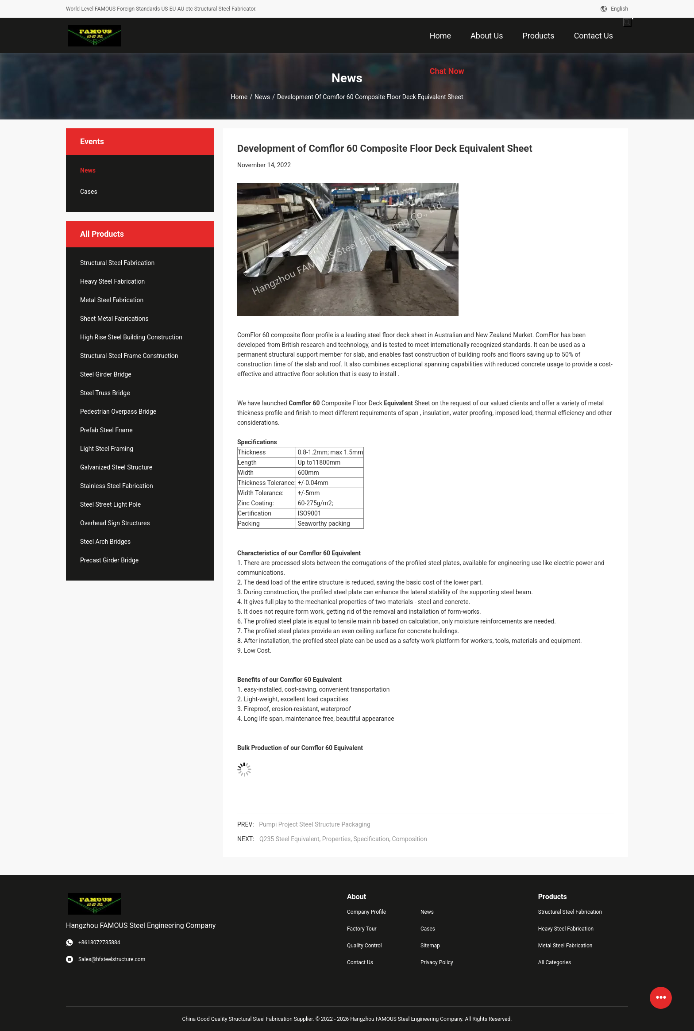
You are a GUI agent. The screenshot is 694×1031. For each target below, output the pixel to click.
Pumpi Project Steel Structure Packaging (314, 824)
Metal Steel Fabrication (111, 300)
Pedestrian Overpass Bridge (118, 411)
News (262, 96)
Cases (88, 191)
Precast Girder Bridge (109, 560)
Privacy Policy (436, 962)
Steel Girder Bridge (105, 374)
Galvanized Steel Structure (116, 467)
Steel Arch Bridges (105, 541)
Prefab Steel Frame (106, 430)
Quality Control (364, 946)
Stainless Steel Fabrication (116, 485)
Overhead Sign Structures (115, 523)
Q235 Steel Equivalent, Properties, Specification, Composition (343, 838)
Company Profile (366, 912)
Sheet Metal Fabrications (114, 318)
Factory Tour (362, 929)
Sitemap (430, 946)
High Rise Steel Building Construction (131, 337)
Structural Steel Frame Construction (129, 355)
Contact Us (360, 962)
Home (239, 96)
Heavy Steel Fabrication (112, 281)
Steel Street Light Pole (110, 504)
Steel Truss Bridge (105, 392)
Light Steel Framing (106, 448)
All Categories (554, 962)
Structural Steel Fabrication (117, 262)
